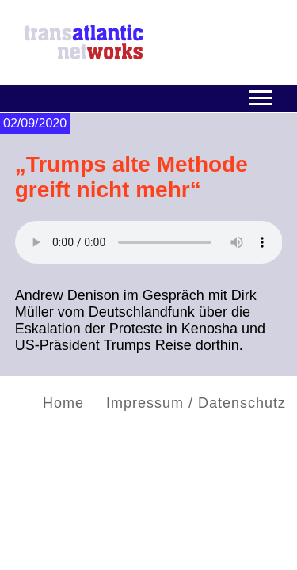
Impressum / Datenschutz (196, 403)
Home (63, 403)
